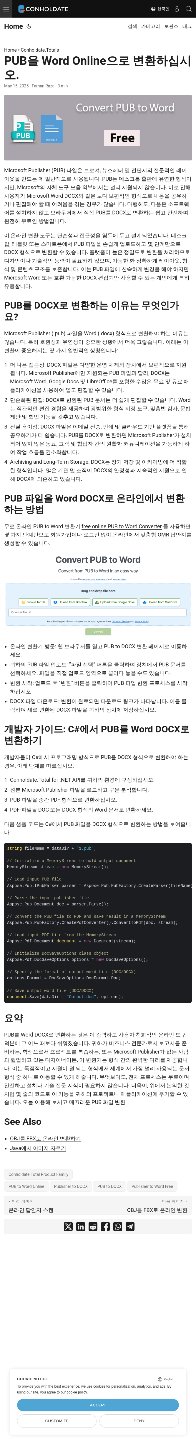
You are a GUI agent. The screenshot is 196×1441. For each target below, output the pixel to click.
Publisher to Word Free (152, 1186)
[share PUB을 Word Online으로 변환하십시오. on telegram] (130, 1228)
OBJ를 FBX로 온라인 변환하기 (45, 1138)
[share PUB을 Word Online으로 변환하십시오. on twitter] (68, 1228)
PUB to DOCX (109, 1186)
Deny (139, 1421)
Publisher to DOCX (71, 1186)
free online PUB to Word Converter (122, 526)
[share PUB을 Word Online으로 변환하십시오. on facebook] (105, 1228)
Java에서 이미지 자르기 (38, 1148)
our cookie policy (74, 1392)
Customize (57, 1421)
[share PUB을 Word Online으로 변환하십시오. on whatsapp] (117, 1228)
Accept (98, 1405)
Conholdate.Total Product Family (38, 1174)
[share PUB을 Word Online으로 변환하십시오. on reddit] (93, 1228)
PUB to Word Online (26, 1186)
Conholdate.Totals (40, 50)
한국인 (160, 8)
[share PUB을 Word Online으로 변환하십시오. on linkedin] (80, 1228)
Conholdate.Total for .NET (40, 780)
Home (13, 26)
